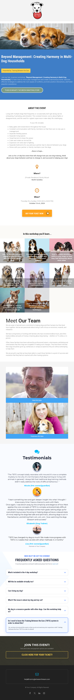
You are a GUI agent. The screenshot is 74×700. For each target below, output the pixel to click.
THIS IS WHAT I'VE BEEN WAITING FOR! (21, 90)
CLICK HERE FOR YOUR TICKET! (37, 654)
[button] (65, 572)
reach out (55, 564)
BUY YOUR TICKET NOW (37, 213)
